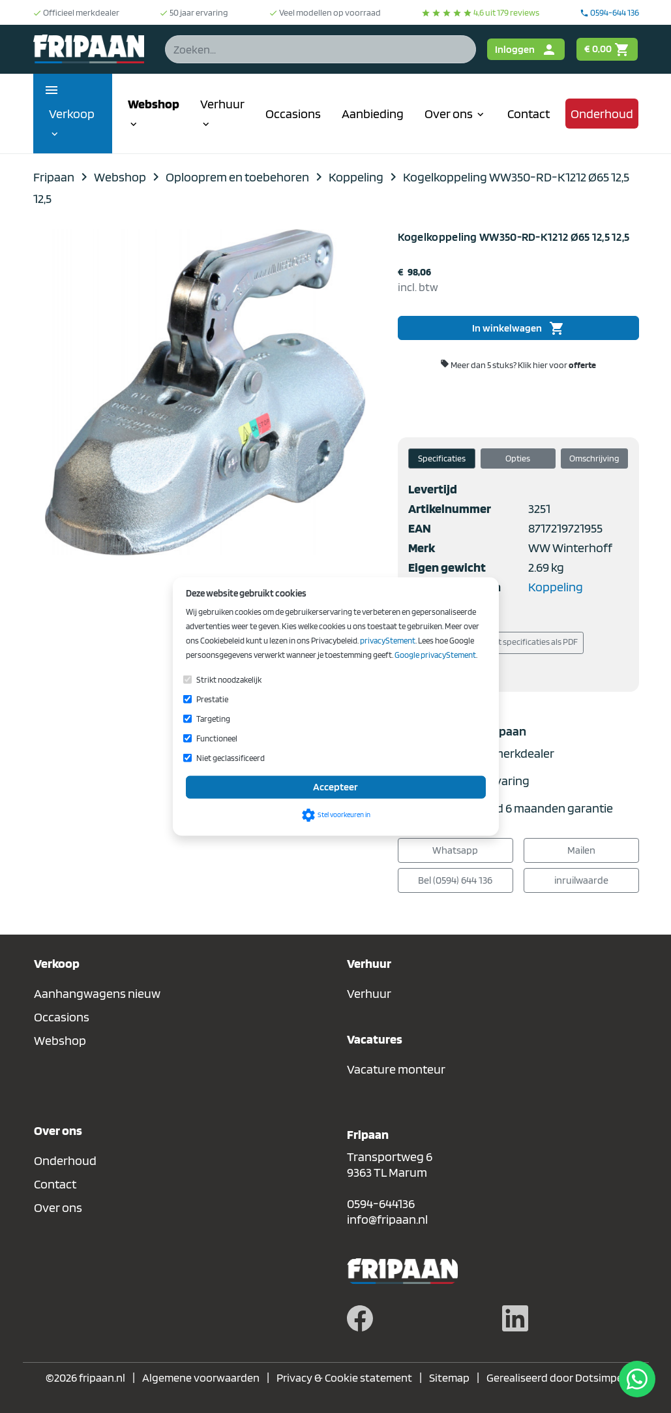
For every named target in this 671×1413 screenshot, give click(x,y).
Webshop (153, 113)
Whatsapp (455, 850)
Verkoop (72, 123)
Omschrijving (594, 458)
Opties (517, 458)
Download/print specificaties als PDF (501, 643)
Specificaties (442, 458)
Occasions (293, 113)
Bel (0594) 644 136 (455, 880)
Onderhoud (602, 113)
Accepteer (335, 787)
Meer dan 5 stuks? (518, 364)
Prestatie (212, 699)
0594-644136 (381, 1203)
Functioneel (216, 738)
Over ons (455, 113)
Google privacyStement (435, 654)
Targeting (213, 718)
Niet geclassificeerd (230, 757)
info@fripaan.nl (387, 1219)
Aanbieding (373, 113)
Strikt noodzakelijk (228, 679)
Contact (528, 113)
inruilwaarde (581, 880)
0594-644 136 (609, 12)
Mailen (581, 850)
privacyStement (387, 640)
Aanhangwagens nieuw (97, 993)
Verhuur (222, 113)
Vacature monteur (396, 1069)
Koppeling (555, 587)
